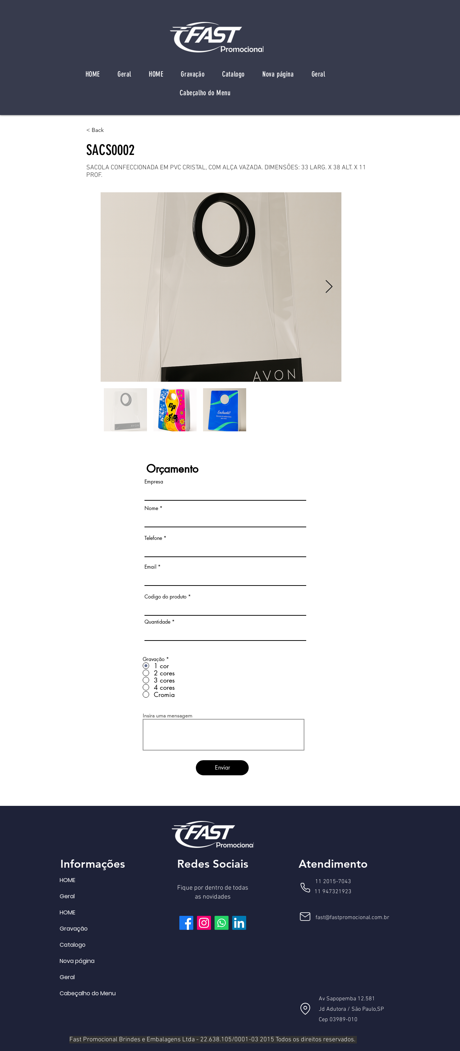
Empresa (153, 481)
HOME (67, 880)
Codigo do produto (165, 596)
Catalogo (73, 945)
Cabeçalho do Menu (77, 993)
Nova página (77, 961)
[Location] (305, 1008)
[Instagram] (204, 923)
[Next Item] (329, 287)
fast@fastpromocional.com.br (352, 917)
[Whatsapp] (222, 923)
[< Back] (109, 130)
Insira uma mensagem (167, 715)
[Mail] (305, 916)
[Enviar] (222, 767)
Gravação (74, 928)
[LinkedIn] (239, 923)
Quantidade (157, 621)
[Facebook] (186, 923)
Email (150, 566)
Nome (151, 508)
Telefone (153, 538)
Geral (67, 896)
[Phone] (305, 887)
